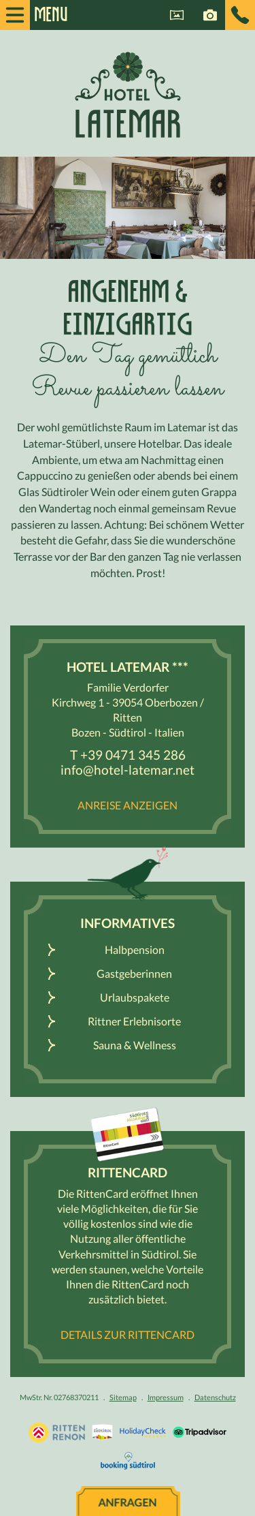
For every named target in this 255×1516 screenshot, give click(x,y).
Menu (44, 14)
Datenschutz (215, 1397)
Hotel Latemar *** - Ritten (128, 94)
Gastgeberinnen (134, 973)
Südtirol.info (102, 1432)
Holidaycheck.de (143, 1432)
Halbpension (135, 949)
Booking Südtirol (128, 1461)
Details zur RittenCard (127, 1334)
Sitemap (123, 1397)
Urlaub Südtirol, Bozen (57, 1432)
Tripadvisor (199, 1432)
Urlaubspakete (134, 997)
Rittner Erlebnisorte (134, 1021)
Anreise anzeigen (127, 805)
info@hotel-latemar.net (127, 769)
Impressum (166, 1397)
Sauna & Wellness (134, 1044)
